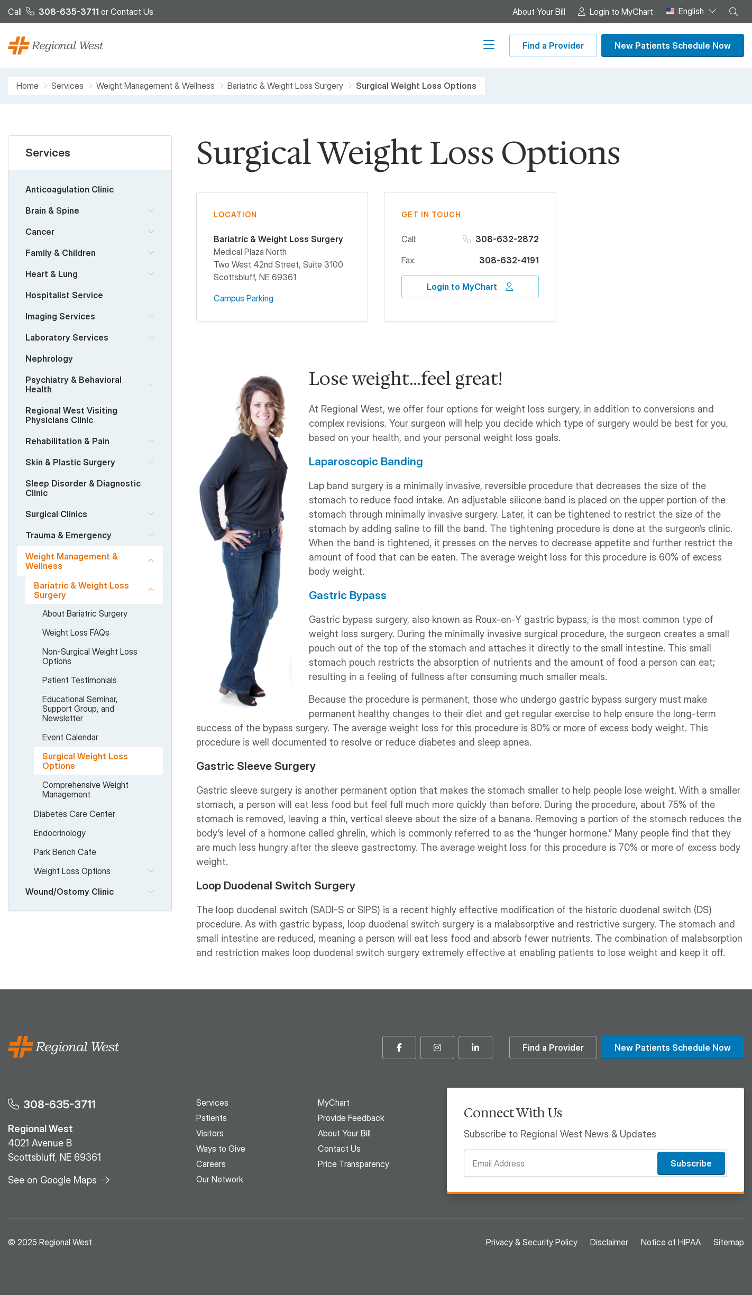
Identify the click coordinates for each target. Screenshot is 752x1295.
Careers (421, 45)
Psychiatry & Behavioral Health (73, 384)
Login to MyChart (621, 11)
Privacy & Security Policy (531, 1242)
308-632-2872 (507, 239)
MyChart (334, 1102)
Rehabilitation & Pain (67, 441)
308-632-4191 (509, 260)
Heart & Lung (51, 274)
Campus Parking (243, 298)
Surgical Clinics (56, 514)
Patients (282, 45)
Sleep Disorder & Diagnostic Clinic (83, 488)
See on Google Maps (52, 1180)
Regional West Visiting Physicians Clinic (71, 415)
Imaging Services (60, 316)
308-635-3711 (59, 1104)
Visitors (322, 45)
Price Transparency (353, 1164)
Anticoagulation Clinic (69, 189)
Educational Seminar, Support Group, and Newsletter (80, 708)
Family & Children (60, 252)
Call (53, 11)
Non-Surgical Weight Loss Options (89, 656)
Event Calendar (70, 737)
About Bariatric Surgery (84, 613)
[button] (733, 11)
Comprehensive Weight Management (85, 789)
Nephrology (49, 358)
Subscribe (691, 1163)
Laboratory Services (66, 337)
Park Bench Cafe (65, 852)
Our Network (470, 45)
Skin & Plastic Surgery (70, 462)
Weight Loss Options (72, 871)
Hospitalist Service (64, 295)
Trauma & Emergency (68, 535)
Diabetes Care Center (74, 814)
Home (27, 86)
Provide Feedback (351, 1118)
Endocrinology (60, 833)
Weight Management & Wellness (155, 86)
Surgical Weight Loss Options (85, 761)
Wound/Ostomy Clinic (69, 891)
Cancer (39, 231)
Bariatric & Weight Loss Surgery (285, 86)
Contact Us (132, 11)
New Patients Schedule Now (673, 45)
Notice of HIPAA (671, 1242)
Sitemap (728, 1242)
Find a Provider (553, 45)
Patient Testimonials (79, 680)
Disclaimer (609, 1242)
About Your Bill (538, 11)
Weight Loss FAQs (75, 632)
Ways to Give (371, 45)
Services (241, 45)
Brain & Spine (52, 210)
